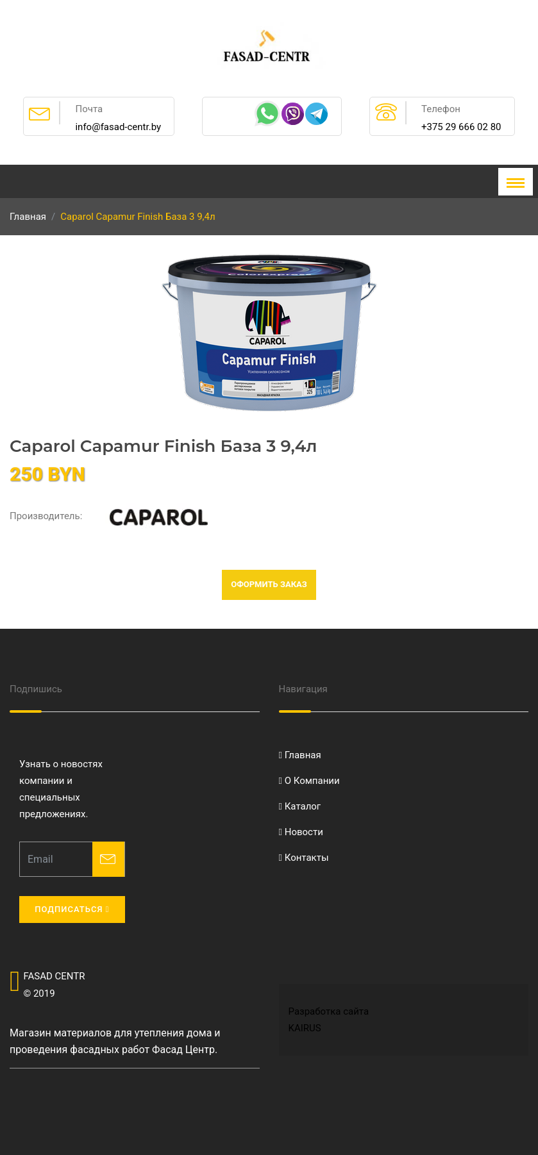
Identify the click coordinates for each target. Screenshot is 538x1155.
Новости (301, 832)
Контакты (304, 857)
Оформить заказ (269, 584)
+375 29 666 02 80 (461, 127)
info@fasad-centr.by (118, 127)
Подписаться (72, 909)
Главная (28, 216)
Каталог (300, 806)
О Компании (309, 780)
